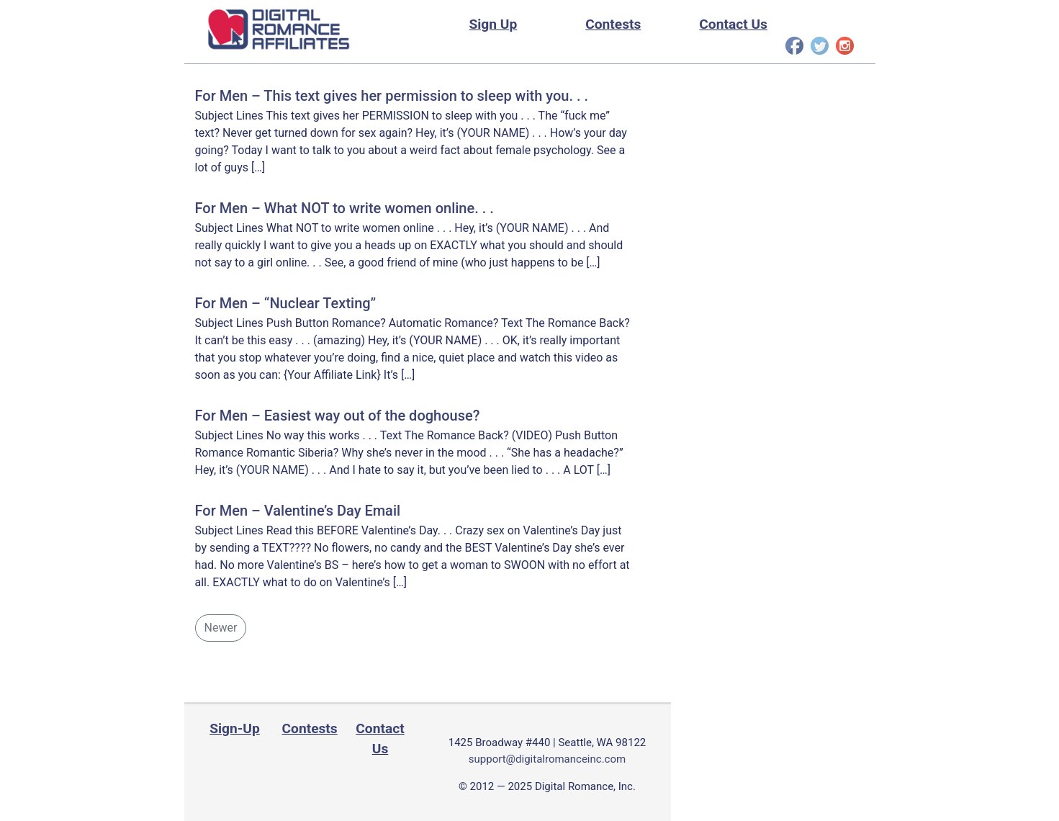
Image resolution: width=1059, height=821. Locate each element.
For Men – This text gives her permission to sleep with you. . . (392, 95)
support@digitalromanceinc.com (547, 759)
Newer (221, 627)
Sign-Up (234, 728)
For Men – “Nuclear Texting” (286, 303)
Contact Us (733, 24)
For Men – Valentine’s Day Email (298, 510)
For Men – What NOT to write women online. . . (344, 208)
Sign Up (493, 24)
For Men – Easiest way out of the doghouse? (337, 415)
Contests (613, 24)
